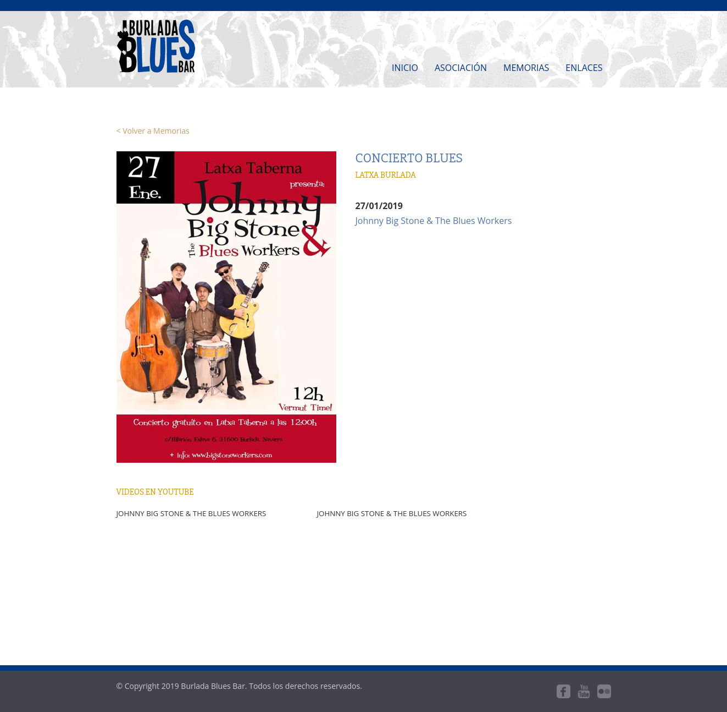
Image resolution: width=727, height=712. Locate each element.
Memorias (526, 68)
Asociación (461, 68)
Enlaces (583, 68)
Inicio (405, 68)
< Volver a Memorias (153, 130)
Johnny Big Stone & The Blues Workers (434, 221)
